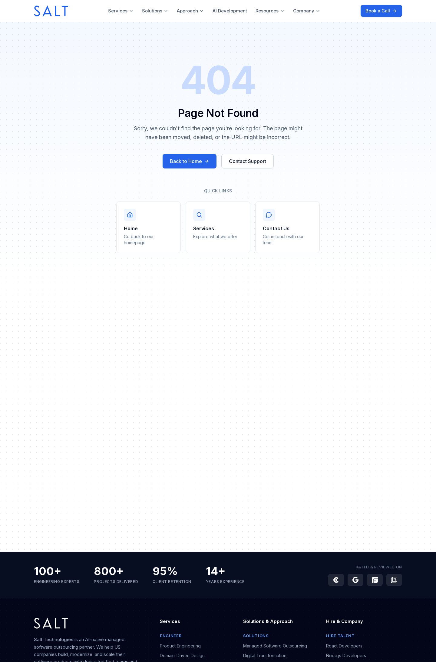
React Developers (344, 645)
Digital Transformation (264, 655)
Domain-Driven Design (182, 655)
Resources (270, 11)
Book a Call (381, 11)
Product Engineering (180, 645)
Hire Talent (340, 635)
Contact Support (247, 161)
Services (121, 11)
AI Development (230, 11)
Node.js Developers (346, 655)
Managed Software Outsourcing (275, 645)
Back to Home (189, 161)
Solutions (155, 11)
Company (306, 11)
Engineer (171, 635)
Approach (190, 11)
